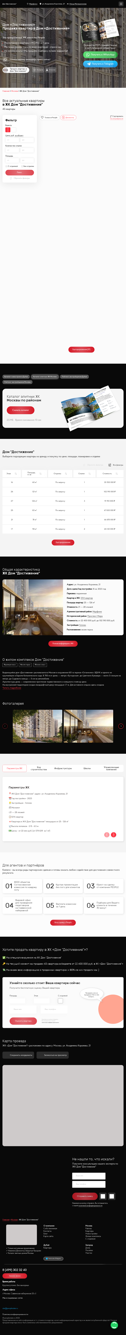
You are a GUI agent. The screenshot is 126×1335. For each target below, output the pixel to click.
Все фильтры (116, 465)
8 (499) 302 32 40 (14, 1270)
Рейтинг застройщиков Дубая (74, 376)
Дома (87, 1248)
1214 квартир (87, 598)
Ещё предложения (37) (81, 350)
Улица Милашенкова (77, 4)
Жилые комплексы (93, 1236)
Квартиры (89, 1231)
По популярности (116, 119)
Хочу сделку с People (63, 923)
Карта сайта (48, 1236)
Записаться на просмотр (53, 1055)
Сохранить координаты (18, 1055)
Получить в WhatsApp (100, 54)
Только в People (49, 117)
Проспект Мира (95, 616)
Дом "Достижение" (49, 168)
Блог (45, 1234)
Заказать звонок (15, 1276)
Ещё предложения (63, 542)
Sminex (82, 625)
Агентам (50, 70)
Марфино (32, 4)
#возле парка (25, 665)
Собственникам (50, 1229)
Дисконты (68, 117)
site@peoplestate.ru (10, 1308)
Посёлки (89, 1250)
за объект (19, 136)
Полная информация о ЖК (63, 644)
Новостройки (91, 1234)
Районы (88, 1229)
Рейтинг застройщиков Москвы (17, 382)
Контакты (47, 1231)
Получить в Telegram (100, 64)
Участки (88, 1253)
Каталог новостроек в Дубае (16, 376)
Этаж (36, 996)
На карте (38, 70)
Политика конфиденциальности (15, 1314)
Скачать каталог (20, 410)
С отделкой (13, 166)
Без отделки (29, 166)
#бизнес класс (40, 665)
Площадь (13, 996)
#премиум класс (10, 665)
